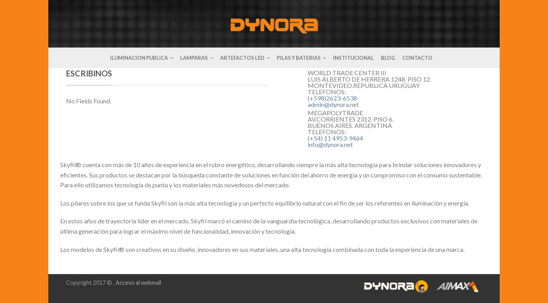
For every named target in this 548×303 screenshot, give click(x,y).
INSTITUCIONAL (353, 58)
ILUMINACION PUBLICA (139, 58)
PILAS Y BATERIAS (299, 58)
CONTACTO (417, 58)
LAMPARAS (194, 58)
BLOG (388, 58)
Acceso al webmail (138, 282)
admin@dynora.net (333, 104)
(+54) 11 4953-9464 (335, 138)
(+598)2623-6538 (332, 98)
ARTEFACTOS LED (242, 58)
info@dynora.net (330, 144)
